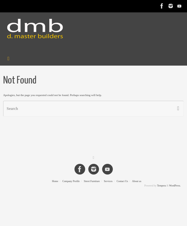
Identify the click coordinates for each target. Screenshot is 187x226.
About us (136, 181)
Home (55, 181)
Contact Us (122, 181)
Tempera (161, 185)
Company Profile (71, 181)
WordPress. (175, 185)
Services (108, 181)
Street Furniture (92, 181)
